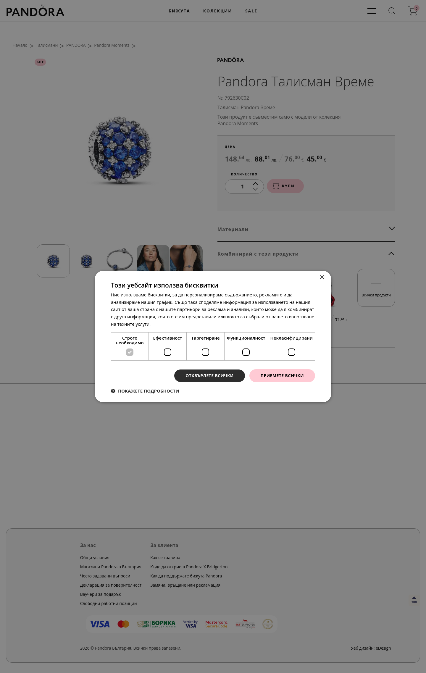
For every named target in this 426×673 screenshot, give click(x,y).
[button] (145, 390)
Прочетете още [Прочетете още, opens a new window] (168, 324)
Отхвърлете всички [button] (209, 375)
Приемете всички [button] (282, 375)
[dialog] (213, 336)
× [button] (322, 277)
